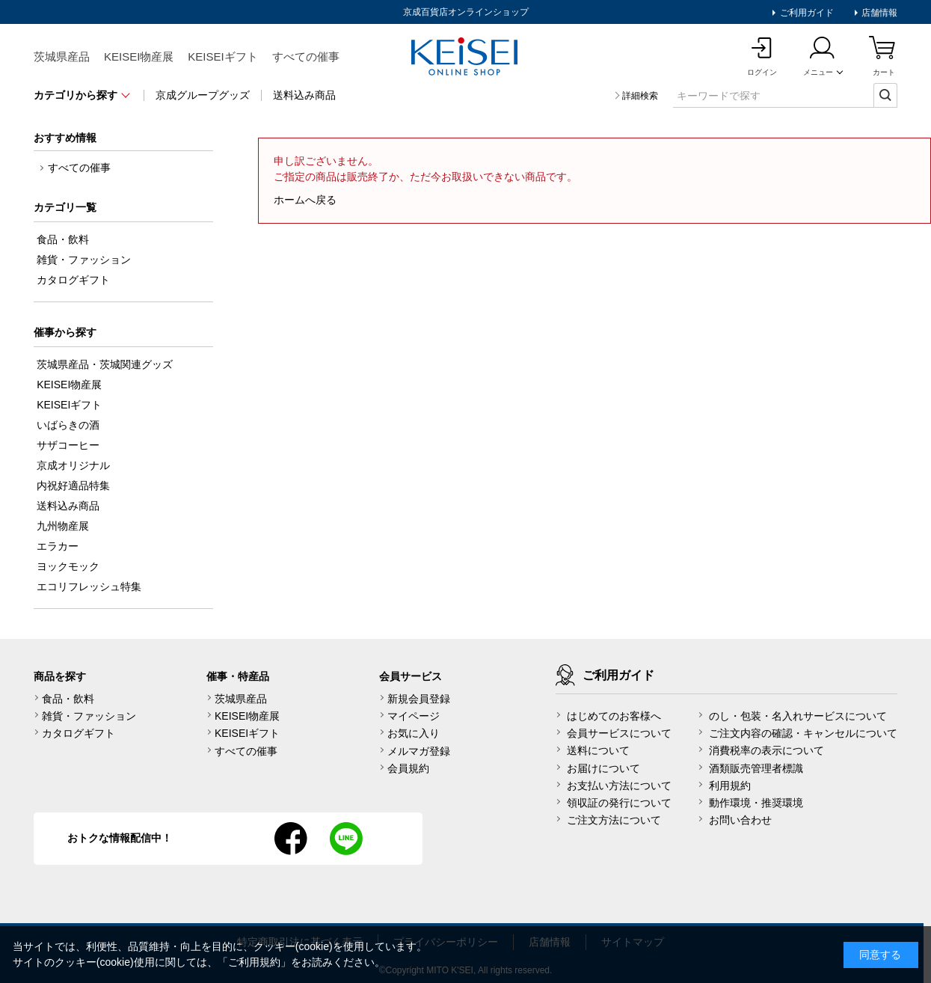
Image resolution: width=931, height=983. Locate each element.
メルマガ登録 (418, 751)
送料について (598, 750)
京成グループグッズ (203, 95)
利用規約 (730, 785)
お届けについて (603, 768)
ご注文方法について (614, 820)
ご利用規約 (254, 962)
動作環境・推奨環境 (756, 803)
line (346, 838)
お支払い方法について (619, 785)
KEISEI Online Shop (465, 58)
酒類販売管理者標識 (756, 768)
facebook (290, 838)
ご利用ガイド (805, 12)
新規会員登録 (418, 699)
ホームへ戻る (305, 200)
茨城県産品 (62, 56)
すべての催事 (305, 56)
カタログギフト (78, 733)
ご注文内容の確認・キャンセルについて (803, 733)
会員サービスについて (619, 733)
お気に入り (413, 733)
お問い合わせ (740, 820)
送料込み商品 (304, 95)
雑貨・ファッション (89, 716)
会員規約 (408, 768)
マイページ (413, 716)
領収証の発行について (619, 803)
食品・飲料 (68, 699)
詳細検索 (640, 96)
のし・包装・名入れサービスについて (798, 716)
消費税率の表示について (766, 750)
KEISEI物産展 (138, 56)
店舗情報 (878, 12)
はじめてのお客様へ (614, 716)
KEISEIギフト (222, 56)
